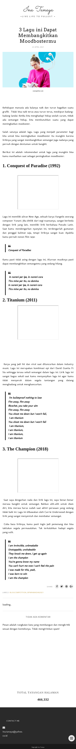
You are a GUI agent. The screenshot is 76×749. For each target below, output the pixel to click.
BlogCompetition (18, 592)
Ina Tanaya (38, 10)
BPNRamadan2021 (35, 592)
